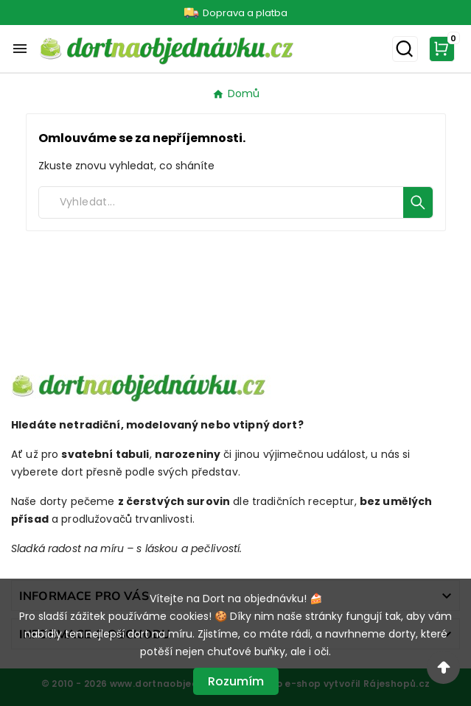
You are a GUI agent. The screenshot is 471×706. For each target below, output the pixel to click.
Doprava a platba (245, 13)
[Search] (221, 202)
